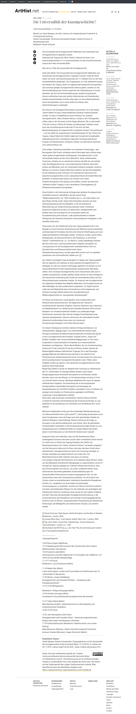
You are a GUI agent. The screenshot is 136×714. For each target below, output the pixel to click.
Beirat (108, 705)
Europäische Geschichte (50, 1)
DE (112, 12)
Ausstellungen (57, 686)
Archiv (73, 12)
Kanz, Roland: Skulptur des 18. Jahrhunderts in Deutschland (111, 118)
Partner (109, 708)
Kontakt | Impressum (113, 697)
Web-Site (73, 683)
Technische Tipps (112, 692)
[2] (80, 255)
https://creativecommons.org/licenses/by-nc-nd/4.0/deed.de (66, 670)
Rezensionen (64, 12)
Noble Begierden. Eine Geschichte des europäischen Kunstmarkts (113, 102)
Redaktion (109, 683)
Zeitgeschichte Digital (33, 1)
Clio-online (4, 1)
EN (116, 12)
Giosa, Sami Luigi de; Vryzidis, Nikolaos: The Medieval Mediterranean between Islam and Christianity (113, 83)
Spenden (109, 703)
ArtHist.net (63, 1)
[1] (77, 235)
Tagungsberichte (57, 689)
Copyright (109, 694)
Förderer (109, 711)
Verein (108, 700)
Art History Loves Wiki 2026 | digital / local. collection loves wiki (113, 62)
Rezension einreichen (40, 686)
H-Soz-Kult (13, 1)
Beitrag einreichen (50, 12)
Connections (21, 1)
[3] (97, 334)
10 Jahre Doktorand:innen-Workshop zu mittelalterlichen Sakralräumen (112, 135)
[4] (90, 429)
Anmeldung (82, 12)
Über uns (91, 12)
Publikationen (56, 683)
